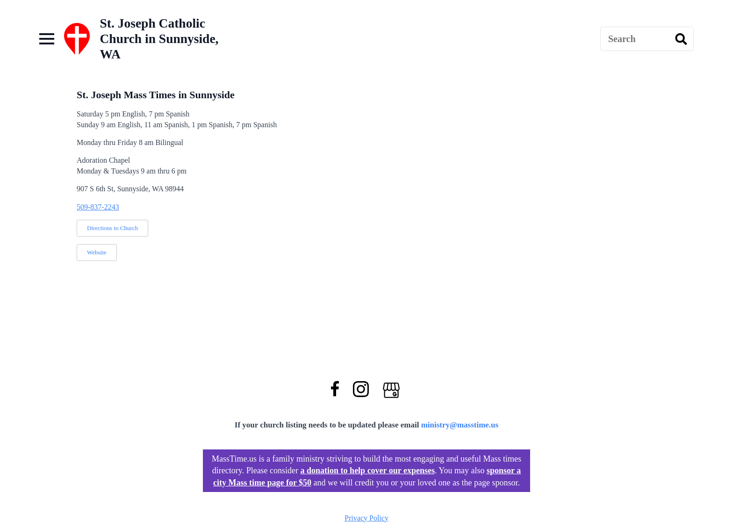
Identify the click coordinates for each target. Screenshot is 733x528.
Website (97, 252)
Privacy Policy (366, 518)
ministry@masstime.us (460, 424)
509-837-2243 (98, 207)
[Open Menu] (46, 38)
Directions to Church (112, 227)
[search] (681, 39)
